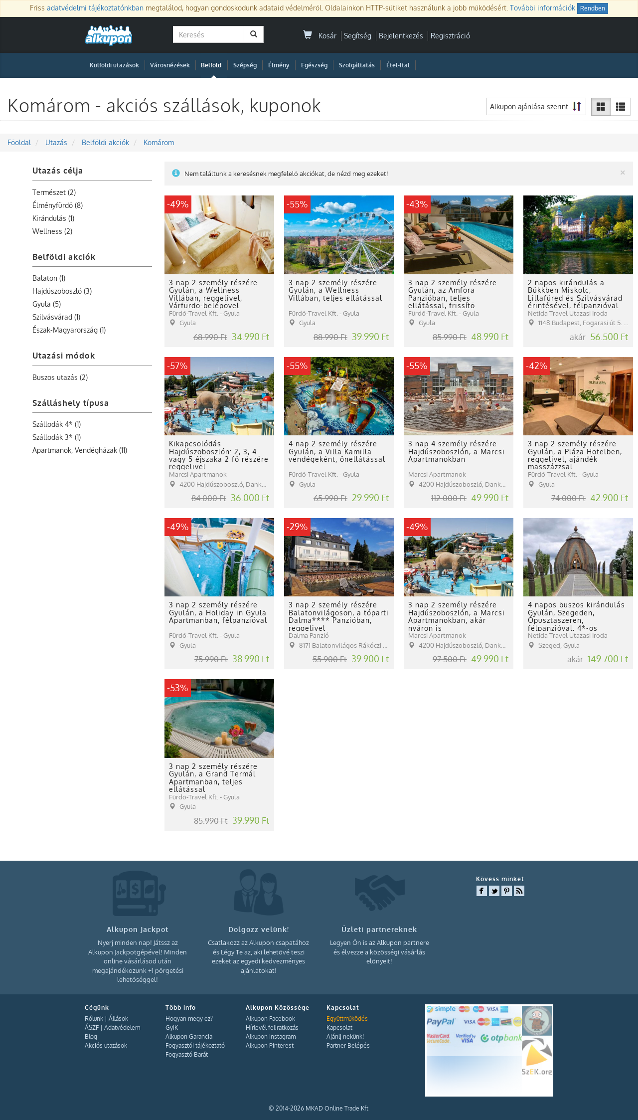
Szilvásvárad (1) (56, 317)
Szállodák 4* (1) (56, 424)
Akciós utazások (106, 1045)
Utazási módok (63, 356)
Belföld (211, 65)
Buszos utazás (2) (60, 377)
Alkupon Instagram (271, 1036)
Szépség (245, 65)
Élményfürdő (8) (57, 205)
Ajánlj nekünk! (345, 1036)
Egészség (314, 65)
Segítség (357, 35)
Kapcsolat (339, 1027)
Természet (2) (54, 192)
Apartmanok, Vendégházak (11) (79, 450)
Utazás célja (57, 171)
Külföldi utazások (114, 65)
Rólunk (94, 1018)
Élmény (279, 65)
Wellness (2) (52, 231)
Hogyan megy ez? (189, 1018)
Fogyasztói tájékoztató (195, 1045)
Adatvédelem (122, 1027)
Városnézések (170, 65)
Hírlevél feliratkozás (272, 1027)
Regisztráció (450, 35)
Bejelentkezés (401, 35)
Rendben (592, 8)
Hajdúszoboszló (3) (62, 291)
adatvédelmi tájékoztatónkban (95, 7)
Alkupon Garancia (188, 1036)
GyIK (171, 1027)
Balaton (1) (48, 278)
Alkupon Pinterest (270, 1045)
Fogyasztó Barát (186, 1054)
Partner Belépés (348, 1045)
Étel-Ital (398, 65)
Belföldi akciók (64, 257)
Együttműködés (347, 1018)
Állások (118, 1018)
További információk (542, 7)
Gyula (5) (46, 304)
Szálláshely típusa (70, 403)
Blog (91, 1036)
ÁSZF (92, 1027)
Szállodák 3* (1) (56, 437)
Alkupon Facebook (270, 1018)
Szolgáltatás (357, 65)
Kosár (319, 35)
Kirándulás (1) (53, 218)
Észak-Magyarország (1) (69, 330)
